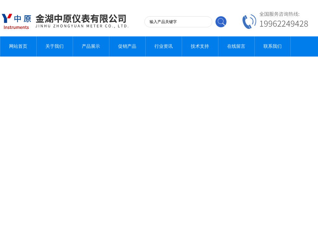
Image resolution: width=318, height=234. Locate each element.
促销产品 (127, 46)
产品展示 (91, 46)
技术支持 (200, 46)
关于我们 (54, 46)
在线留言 (236, 46)
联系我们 (272, 46)
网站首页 (18, 46)
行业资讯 (163, 46)
